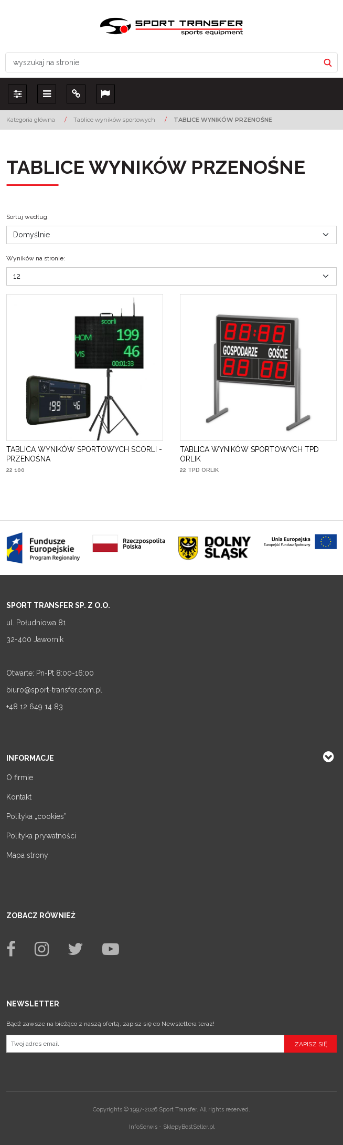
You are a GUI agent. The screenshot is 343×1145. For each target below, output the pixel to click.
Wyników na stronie (35, 258)
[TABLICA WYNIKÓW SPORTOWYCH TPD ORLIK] (258, 454)
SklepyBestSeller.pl (189, 1126)
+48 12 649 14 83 (34, 706)
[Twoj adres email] (145, 1044)
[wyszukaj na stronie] (162, 62)
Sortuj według (27, 216)
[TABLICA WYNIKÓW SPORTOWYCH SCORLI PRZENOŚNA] (84, 454)
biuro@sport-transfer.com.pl (54, 690)
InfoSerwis (143, 1126)
